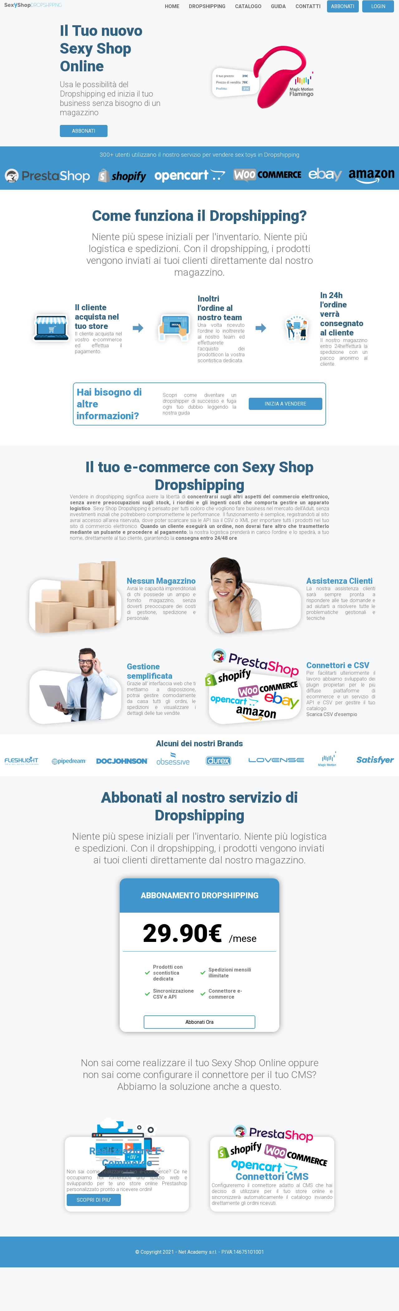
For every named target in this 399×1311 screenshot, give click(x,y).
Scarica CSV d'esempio (331, 714)
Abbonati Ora (199, 1022)
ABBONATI (342, 6)
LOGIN (378, 6)
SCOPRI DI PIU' (94, 1200)
